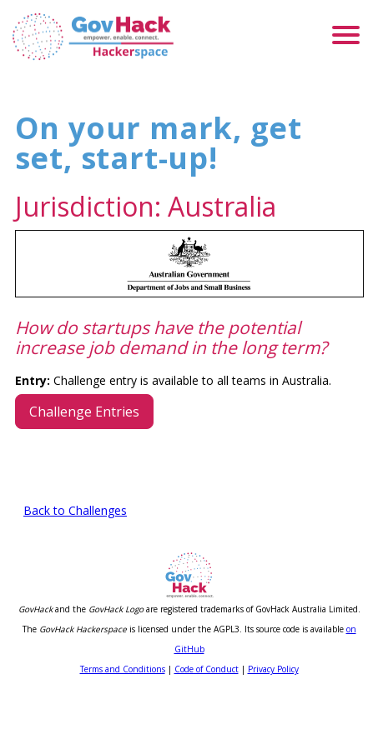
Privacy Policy (273, 712)
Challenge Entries (84, 455)
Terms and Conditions (122, 712)
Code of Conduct (206, 712)
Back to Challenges (75, 554)
